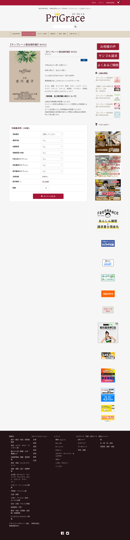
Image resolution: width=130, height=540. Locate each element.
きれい (58, 458)
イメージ (57, 435)
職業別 (11, 435)
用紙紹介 (71, 33)
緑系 (34, 448)
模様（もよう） (61, 438)
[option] (24, 75)
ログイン (101, 2)
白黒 (34, 459)
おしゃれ (59, 441)
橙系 (34, 441)
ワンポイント (82, 445)
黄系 (34, 445)
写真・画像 (82, 448)
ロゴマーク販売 (55, 33)
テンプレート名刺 (36, 33)
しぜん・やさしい (62, 461)
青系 (34, 452)
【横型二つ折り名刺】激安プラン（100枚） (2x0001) (104, 87)
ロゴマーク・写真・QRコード (86, 435)
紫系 (34, 455)
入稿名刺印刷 (18, 33)
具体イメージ (103, 435)
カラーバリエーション (39, 435)
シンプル (59, 465)
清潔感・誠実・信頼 (107, 445)
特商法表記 (35, 522)
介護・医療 (15, 493)
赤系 (34, 438)
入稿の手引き (102, 33)
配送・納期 (86, 33)
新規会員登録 (110, 2)
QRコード (81, 438)
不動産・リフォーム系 (18, 489)
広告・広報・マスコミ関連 (20, 502)
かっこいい (59, 445)
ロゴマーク (82, 441)
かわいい (59, 448)
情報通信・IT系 (16, 505)
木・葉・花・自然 (106, 441)
